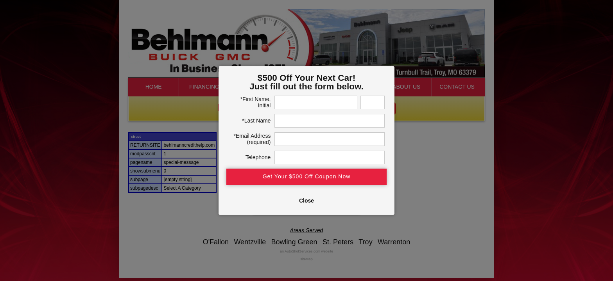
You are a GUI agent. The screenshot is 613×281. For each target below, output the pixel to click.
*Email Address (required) (252, 139)
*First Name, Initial (255, 102)
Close (306, 200)
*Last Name (256, 120)
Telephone (258, 157)
